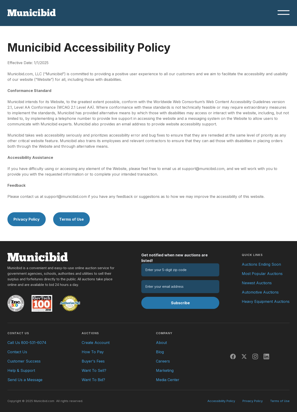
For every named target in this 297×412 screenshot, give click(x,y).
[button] (284, 12)
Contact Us (17, 352)
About (161, 342)
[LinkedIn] (266, 356)
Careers (163, 361)
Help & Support (21, 370)
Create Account (96, 342)
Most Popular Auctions (262, 273)
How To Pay (93, 352)
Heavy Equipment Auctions (266, 301)
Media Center (167, 379)
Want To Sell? (94, 370)
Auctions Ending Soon (261, 264)
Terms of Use (71, 219)
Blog (160, 352)
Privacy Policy (26, 219)
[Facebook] (233, 356)
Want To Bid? (93, 379)
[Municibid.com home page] (31, 12)
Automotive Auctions (260, 292)
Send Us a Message (24, 379)
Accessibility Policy (221, 401)
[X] (244, 356)
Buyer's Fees (93, 361)
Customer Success (24, 361)
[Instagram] (255, 356)
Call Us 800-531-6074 (26, 342)
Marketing (165, 370)
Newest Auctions (257, 283)
